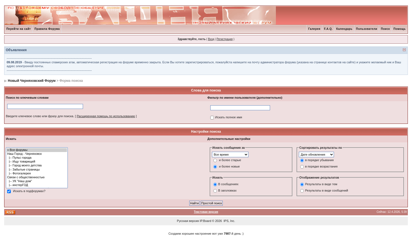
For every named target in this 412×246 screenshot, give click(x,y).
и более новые (229, 166)
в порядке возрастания (321, 166)
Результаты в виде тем (321, 184)
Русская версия (188, 221)
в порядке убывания (319, 160)
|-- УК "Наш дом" (37, 181)
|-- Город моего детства (37, 166)
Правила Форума (47, 28)
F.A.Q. (328, 28)
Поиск (385, 28)
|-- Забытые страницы (37, 170)
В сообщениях (228, 184)
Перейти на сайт (18, 28)
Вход (211, 39)
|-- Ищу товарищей (37, 162)
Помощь (399, 28)
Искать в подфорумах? (29, 191)
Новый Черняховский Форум (32, 81)
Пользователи (366, 28)
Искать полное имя (228, 117)
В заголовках (227, 190)
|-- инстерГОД (37, 185)
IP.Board (205, 221)
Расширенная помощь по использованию (106, 116)
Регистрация (224, 39)
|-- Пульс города (37, 158)
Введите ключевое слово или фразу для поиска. (40, 116)
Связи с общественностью (37, 177)
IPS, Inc (229, 221)
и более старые (230, 160)
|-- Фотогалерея (37, 174)
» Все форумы (37, 150)
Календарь (344, 28)
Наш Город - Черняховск (37, 154)
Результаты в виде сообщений (326, 190)
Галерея (314, 28)
